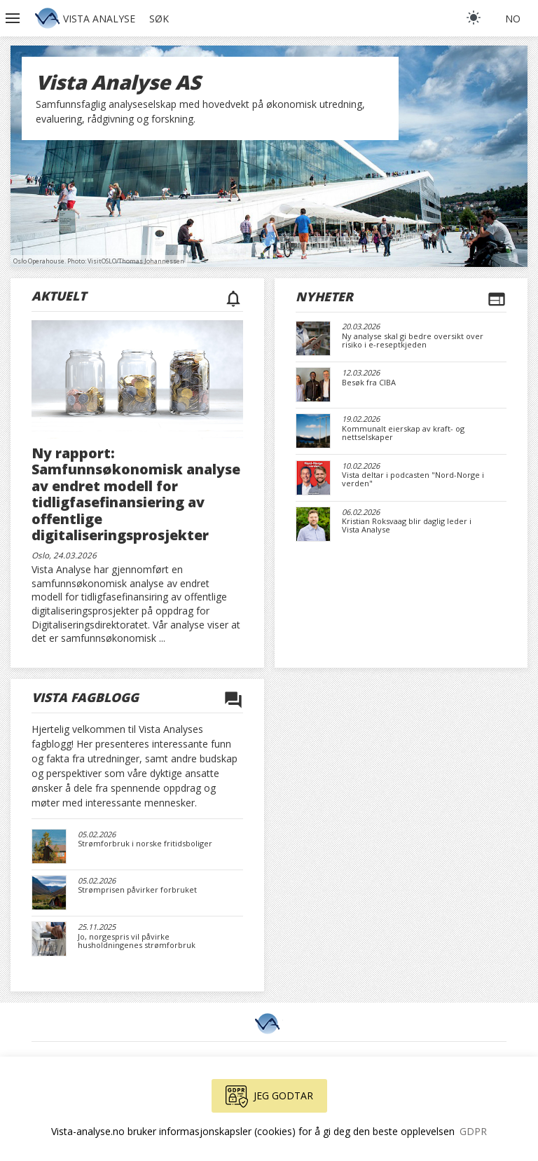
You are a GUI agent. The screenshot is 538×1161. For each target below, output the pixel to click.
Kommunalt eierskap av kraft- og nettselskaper (403, 433)
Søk (159, 18)
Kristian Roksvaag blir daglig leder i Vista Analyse (406, 525)
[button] (14, 18)
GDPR (473, 1131)
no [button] (512, 18)
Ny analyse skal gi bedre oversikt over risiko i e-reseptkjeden (412, 340)
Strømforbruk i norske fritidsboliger (145, 843)
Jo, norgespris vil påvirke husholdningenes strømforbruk (136, 941)
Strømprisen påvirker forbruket (137, 890)
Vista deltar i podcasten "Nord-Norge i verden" (413, 479)
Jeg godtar (269, 1096)
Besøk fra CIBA (369, 382)
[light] (474, 18)
